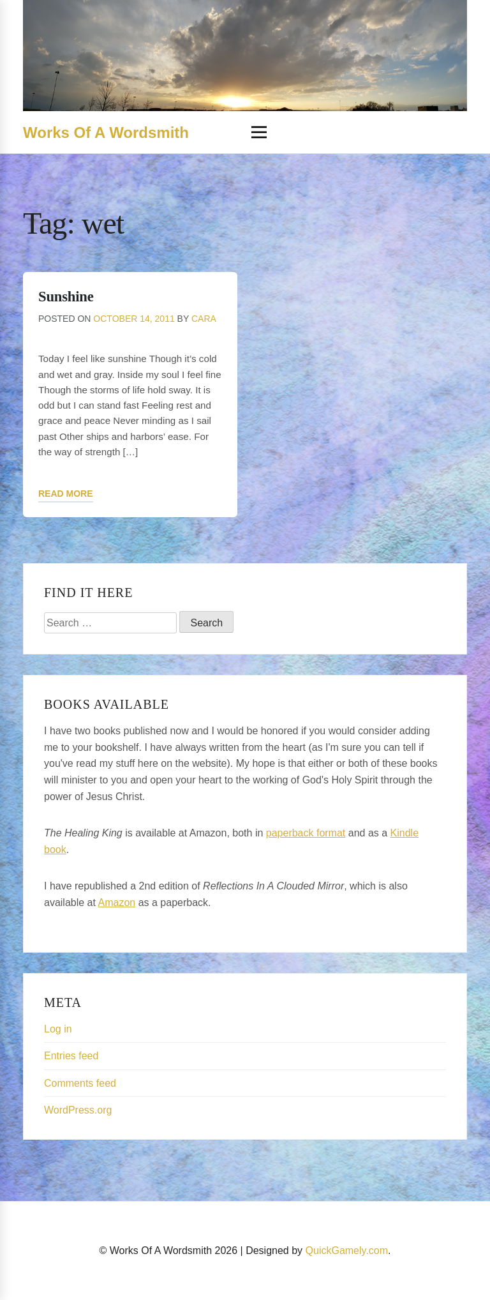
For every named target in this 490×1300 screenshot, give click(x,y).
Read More (65, 493)
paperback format (306, 833)
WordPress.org (78, 1110)
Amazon (117, 902)
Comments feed (80, 1083)
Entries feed (71, 1055)
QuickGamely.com (347, 1250)
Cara (203, 319)
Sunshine (65, 297)
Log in (58, 1029)
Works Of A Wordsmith (106, 132)
